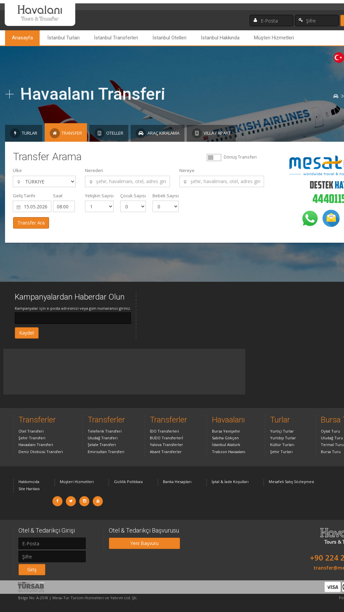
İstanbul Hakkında (220, 38)
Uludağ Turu (332, 437)
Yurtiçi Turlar (282, 431)
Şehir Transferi (31, 437)
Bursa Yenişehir (226, 431)
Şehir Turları (281, 451)
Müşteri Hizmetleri (274, 38)
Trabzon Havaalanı (228, 451)
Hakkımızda (28, 481)
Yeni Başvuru (144, 543)
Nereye (187, 170)
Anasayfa (22, 38)
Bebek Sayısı (166, 196)
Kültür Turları (282, 444)
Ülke (17, 170)
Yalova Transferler (166, 444)
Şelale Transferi (102, 444)
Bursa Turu (331, 451)
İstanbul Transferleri (116, 38)
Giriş (32, 569)
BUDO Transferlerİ (166, 437)
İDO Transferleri (164, 431)
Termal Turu (332, 444)
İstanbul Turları (63, 38)
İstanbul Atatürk (226, 444)
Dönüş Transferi (240, 157)
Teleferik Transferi (105, 431)
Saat (57, 196)
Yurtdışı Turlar (283, 437)
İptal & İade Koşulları (230, 481)
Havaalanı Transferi (35, 444)
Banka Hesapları (177, 481)
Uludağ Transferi (103, 437)
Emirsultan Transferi (106, 451)
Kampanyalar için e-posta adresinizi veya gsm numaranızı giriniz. (73, 308)
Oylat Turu (330, 431)
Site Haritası (29, 488)
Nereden (94, 170)
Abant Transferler (166, 451)
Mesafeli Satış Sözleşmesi (291, 481)
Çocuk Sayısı (133, 196)
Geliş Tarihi (24, 196)
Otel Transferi (31, 431)
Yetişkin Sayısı (99, 196)
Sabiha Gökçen (225, 437)
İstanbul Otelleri (169, 38)
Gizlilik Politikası (128, 481)
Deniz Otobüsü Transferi (40, 451)
